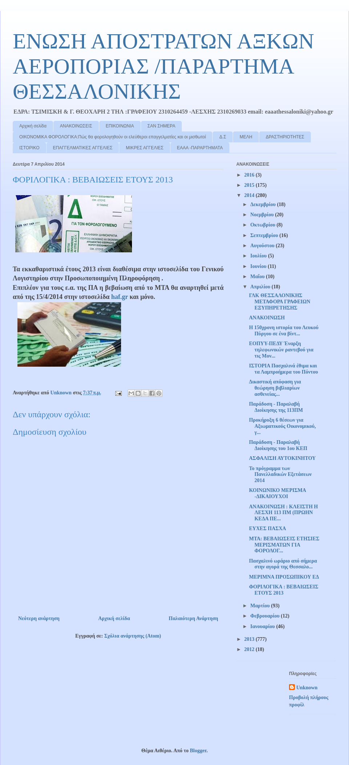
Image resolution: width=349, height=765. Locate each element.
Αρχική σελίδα (33, 126)
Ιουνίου (259, 266)
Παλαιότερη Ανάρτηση (193, 618)
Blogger (198, 750)
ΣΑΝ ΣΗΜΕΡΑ (162, 126)
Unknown (306, 687)
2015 (250, 185)
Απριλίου (261, 286)
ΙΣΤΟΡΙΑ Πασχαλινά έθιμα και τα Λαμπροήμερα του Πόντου (283, 369)
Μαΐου (258, 276)
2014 (250, 195)
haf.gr (119, 296)
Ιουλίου (259, 256)
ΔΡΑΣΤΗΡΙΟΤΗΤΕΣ (285, 136)
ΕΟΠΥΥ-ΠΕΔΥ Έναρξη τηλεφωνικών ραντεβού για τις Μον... (281, 350)
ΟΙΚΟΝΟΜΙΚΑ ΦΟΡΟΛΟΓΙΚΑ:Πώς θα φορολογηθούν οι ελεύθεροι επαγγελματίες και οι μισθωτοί (112, 136)
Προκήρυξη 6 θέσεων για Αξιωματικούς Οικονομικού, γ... (282, 426)
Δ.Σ (222, 136)
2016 (250, 175)
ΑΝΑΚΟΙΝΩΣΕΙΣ (76, 126)
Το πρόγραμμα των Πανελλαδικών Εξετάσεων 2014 (280, 475)
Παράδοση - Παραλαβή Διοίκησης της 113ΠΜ (276, 407)
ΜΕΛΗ (246, 136)
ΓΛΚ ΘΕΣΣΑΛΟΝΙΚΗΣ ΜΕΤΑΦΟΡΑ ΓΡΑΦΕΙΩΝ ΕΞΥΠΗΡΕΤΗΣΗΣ (279, 302)
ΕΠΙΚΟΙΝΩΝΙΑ (120, 126)
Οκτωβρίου (263, 225)
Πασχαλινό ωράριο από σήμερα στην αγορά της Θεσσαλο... (283, 564)
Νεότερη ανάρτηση (39, 618)
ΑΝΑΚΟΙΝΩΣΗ (267, 317)
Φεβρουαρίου (265, 616)
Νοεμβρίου (262, 214)
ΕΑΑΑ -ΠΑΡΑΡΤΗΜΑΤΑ (200, 147)
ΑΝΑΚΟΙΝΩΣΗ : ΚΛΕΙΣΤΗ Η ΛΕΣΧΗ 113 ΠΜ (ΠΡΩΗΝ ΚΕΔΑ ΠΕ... (283, 513)
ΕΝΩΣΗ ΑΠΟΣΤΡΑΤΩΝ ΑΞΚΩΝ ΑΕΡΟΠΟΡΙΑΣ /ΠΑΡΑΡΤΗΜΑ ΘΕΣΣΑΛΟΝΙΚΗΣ (163, 66)
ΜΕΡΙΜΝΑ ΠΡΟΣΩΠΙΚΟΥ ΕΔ (284, 577)
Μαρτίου (260, 605)
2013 (250, 639)
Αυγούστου (263, 245)
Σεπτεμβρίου (264, 235)
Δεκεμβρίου (263, 204)
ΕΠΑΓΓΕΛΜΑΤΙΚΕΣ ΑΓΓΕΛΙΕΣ (83, 147)
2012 (250, 649)
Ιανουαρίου (263, 626)
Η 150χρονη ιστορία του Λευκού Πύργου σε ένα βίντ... (283, 330)
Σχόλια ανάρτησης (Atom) (132, 636)
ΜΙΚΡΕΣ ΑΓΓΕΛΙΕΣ (144, 147)
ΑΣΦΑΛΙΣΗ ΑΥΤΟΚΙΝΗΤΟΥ (282, 458)
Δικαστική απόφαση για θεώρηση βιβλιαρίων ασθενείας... (275, 388)
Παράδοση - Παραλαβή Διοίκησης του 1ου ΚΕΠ (278, 445)
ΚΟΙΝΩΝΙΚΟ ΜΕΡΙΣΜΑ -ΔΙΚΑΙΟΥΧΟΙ (277, 493)
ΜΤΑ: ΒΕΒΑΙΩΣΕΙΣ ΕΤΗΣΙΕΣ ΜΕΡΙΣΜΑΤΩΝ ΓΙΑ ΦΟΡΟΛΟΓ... (284, 545)
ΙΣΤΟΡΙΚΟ (29, 147)
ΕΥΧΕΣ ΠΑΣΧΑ (267, 528)
